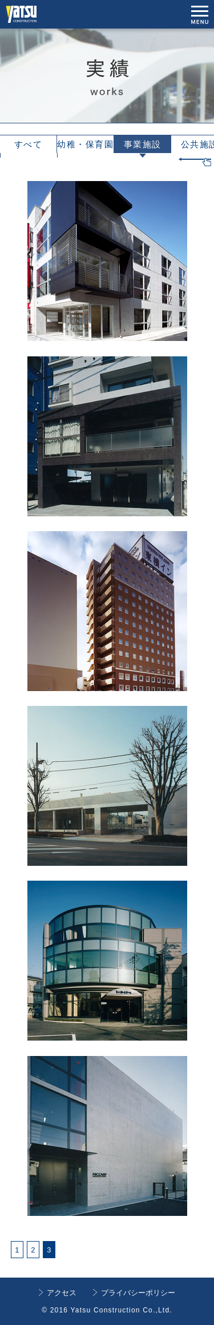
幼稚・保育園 (85, 144)
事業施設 (142, 144)
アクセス (61, 1292)
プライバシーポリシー (138, 1292)
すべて (28, 144)
